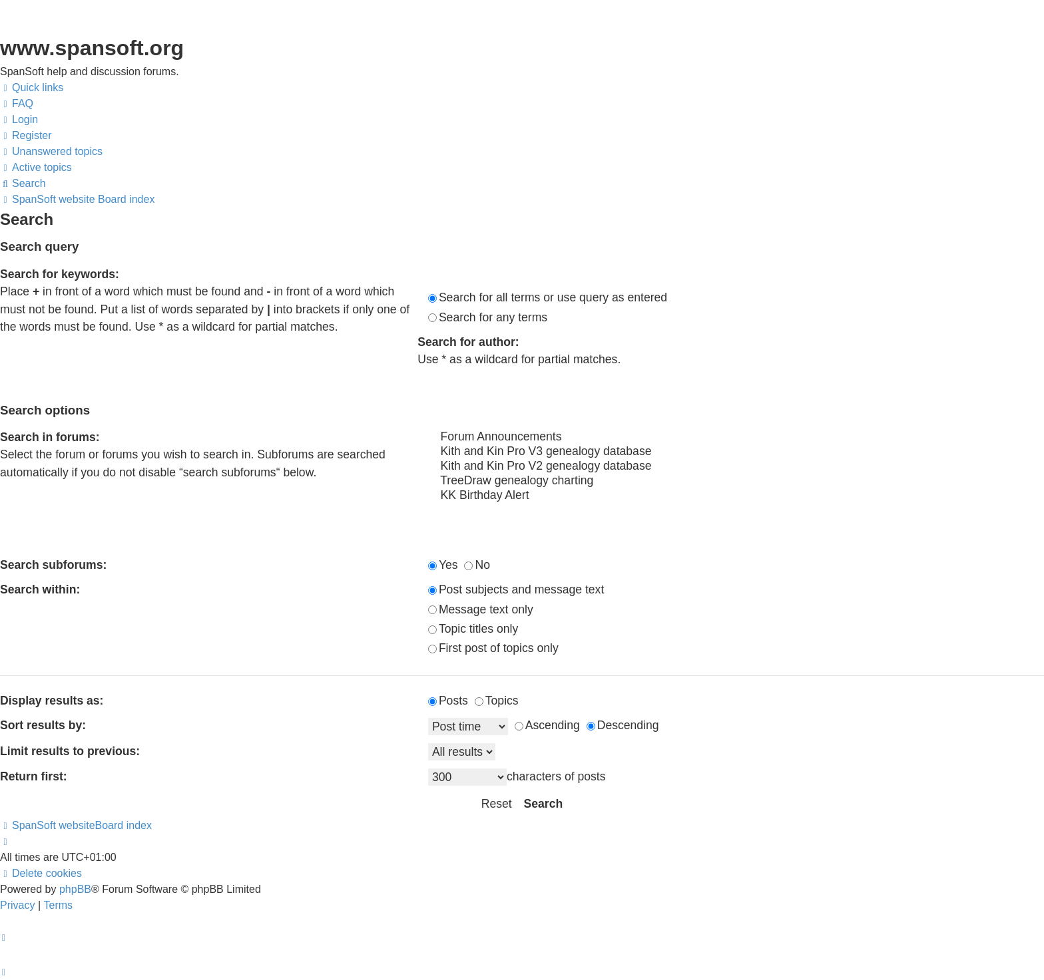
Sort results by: (43, 725)
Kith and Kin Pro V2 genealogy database (736, 466)
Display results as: (51, 700)
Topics (497, 700)
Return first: (33, 776)
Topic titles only (473, 628)
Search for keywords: (59, 274)
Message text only (480, 609)
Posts (448, 700)
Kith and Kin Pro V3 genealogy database (736, 451)
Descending (623, 725)
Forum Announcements (736, 437)
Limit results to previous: (70, 751)
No (477, 565)
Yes (443, 565)
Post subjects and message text (516, 589)
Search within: (40, 589)
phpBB (75, 889)
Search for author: (468, 342)
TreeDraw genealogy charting (736, 481)
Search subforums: (53, 565)
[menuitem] (16, 104)
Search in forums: (50, 437)
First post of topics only (493, 648)
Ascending (547, 725)
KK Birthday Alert (736, 495)
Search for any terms (487, 317)
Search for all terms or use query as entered (547, 297)
